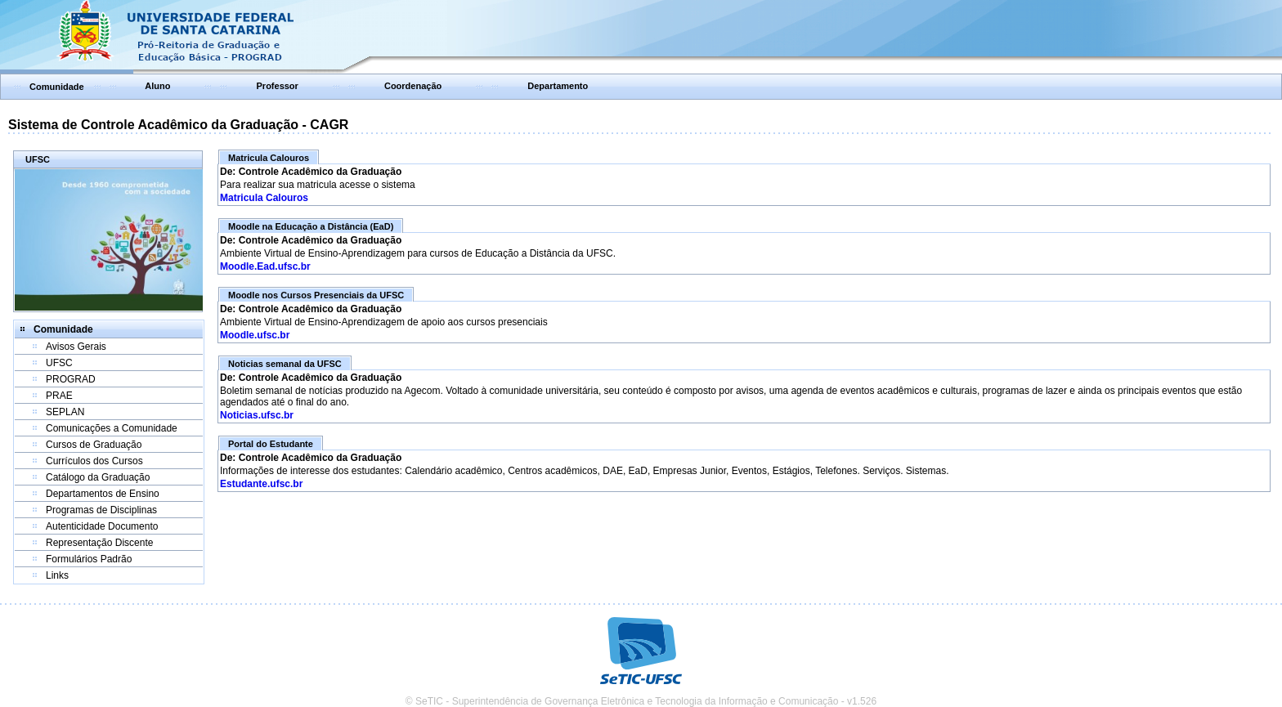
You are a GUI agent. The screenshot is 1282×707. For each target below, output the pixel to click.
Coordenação (413, 86)
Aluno (157, 86)
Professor (277, 86)
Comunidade (56, 87)
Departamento (557, 86)
